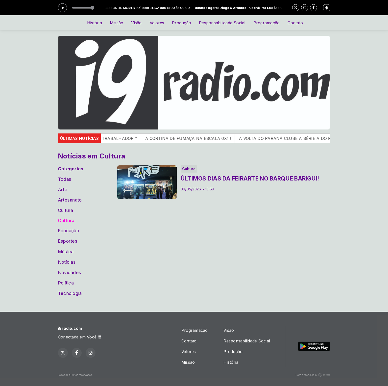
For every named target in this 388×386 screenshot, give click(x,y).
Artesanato (70, 200)
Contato (295, 22)
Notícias (67, 262)
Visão (136, 22)
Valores (157, 22)
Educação (68, 230)
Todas (64, 179)
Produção (181, 22)
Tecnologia (70, 293)
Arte (62, 189)
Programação (266, 22)
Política (66, 282)
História (94, 22)
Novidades (69, 272)
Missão (116, 22)
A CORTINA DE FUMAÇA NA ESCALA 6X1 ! (194, 138)
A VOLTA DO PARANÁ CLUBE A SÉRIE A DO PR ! (293, 138)
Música (65, 251)
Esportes (67, 241)
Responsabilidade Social (222, 22)
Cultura (65, 210)
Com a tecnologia (312, 375)
